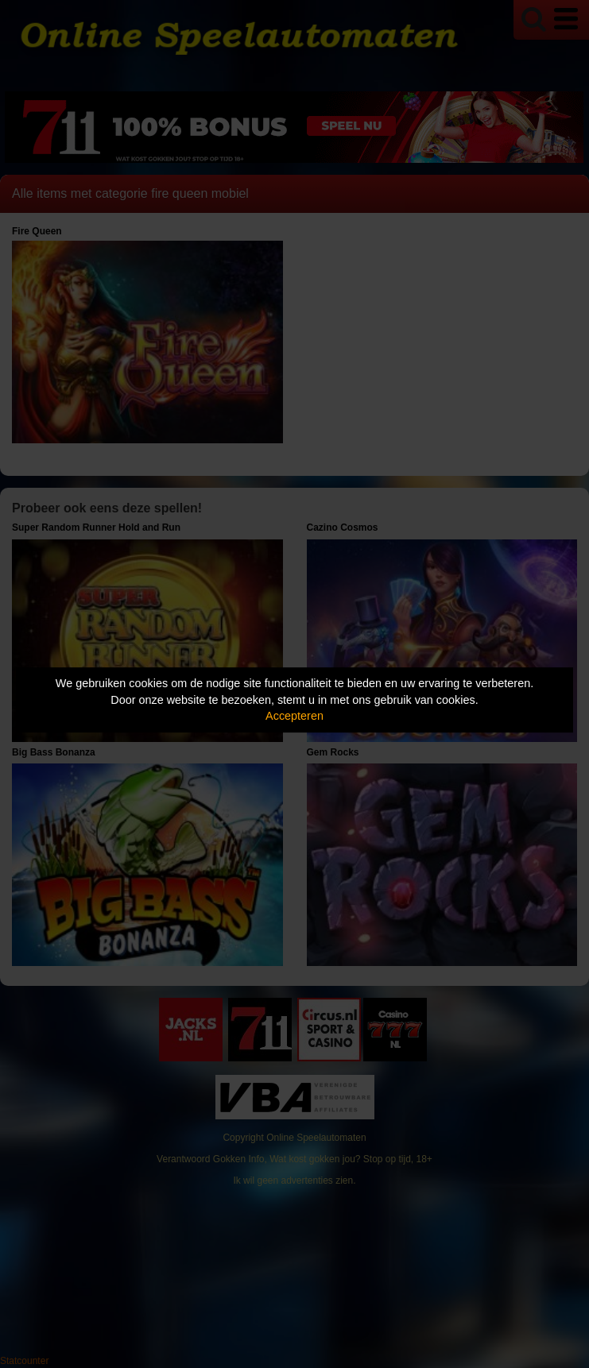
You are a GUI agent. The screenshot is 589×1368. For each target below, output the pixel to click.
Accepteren (294, 715)
